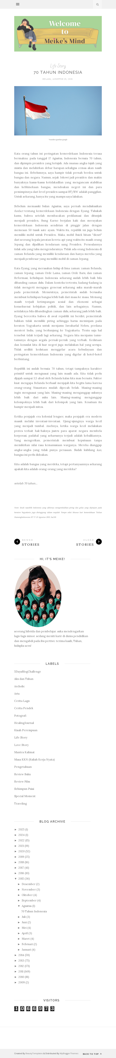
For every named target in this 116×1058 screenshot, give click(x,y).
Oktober (27, 895)
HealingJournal (24, 723)
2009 (21, 982)
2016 (21, 873)
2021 (21, 846)
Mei (24, 927)
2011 (20, 971)
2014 (21, 955)
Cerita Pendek (23, 708)
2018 (21, 862)
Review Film (22, 781)
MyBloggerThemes (69, 1053)
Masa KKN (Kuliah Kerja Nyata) (34, 759)
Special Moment (25, 796)
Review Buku (22, 774)
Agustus (27, 906)
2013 (21, 960)
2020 (21, 851)
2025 (21, 829)
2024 (21, 835)
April (25, 933)
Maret (26, 938)
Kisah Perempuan (25, 730)
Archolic (19, 686)
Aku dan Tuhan (23, 679)
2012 (21, 966)
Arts (17, 693)
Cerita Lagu (22, 701)
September (29, 900)
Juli (24, 917)
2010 (21, 977)
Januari (26, 949)
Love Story (21, 745)
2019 (21, 856)
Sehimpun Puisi (24, 789)
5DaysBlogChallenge (27, 671)
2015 (21, 878)
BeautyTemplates (34, 1053)
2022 (21, 840)
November (29, 889)
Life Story (58, 66)
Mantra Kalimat (24, 752)
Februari (27, 944)
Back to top (92, 1054)
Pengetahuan (23, 767)
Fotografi (20, 715)
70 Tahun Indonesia (58, 72)
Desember (28, 884)
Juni (24, 922)
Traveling (20, 803)
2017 (21, 867)
